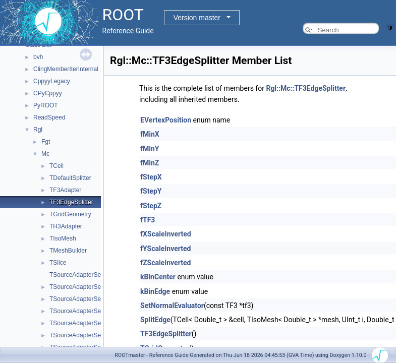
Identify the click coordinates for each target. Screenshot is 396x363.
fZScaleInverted (165, 263)
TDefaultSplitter (70, 178)
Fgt (45, 141)
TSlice (57, 262)
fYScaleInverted (165, 249)
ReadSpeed (49, 117)
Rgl (37, 129)
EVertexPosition (165, 120)
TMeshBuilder (68, 250)
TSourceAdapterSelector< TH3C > (95, 298)
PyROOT (45, 105)
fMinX (149, 134)
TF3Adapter (65, 190)
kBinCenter (158, 277)
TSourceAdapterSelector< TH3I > (94, 335)
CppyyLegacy (51, 81)
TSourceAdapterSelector (82, 274)
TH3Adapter (65, 226)
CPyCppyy (47, 93)
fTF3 (147, 220)
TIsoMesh (62, 238)
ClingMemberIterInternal (65, 69)
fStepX (151, 177)
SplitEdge (155, 320)
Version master (197, 18)
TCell (56, 165)
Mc (45, 153)
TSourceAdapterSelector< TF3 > (93, 286)
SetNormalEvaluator (172, 305)
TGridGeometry (70, 214)
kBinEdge (155, 291)
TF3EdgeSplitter (71, 202)
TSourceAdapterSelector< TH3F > (95, 323)
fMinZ (149, 163)
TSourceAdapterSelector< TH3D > (95, 311)
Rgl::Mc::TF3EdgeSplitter (306, 88)
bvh (38, 56)
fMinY (149, 149)
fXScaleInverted (165, 234)
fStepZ (150, 206)
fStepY (150, 191)
